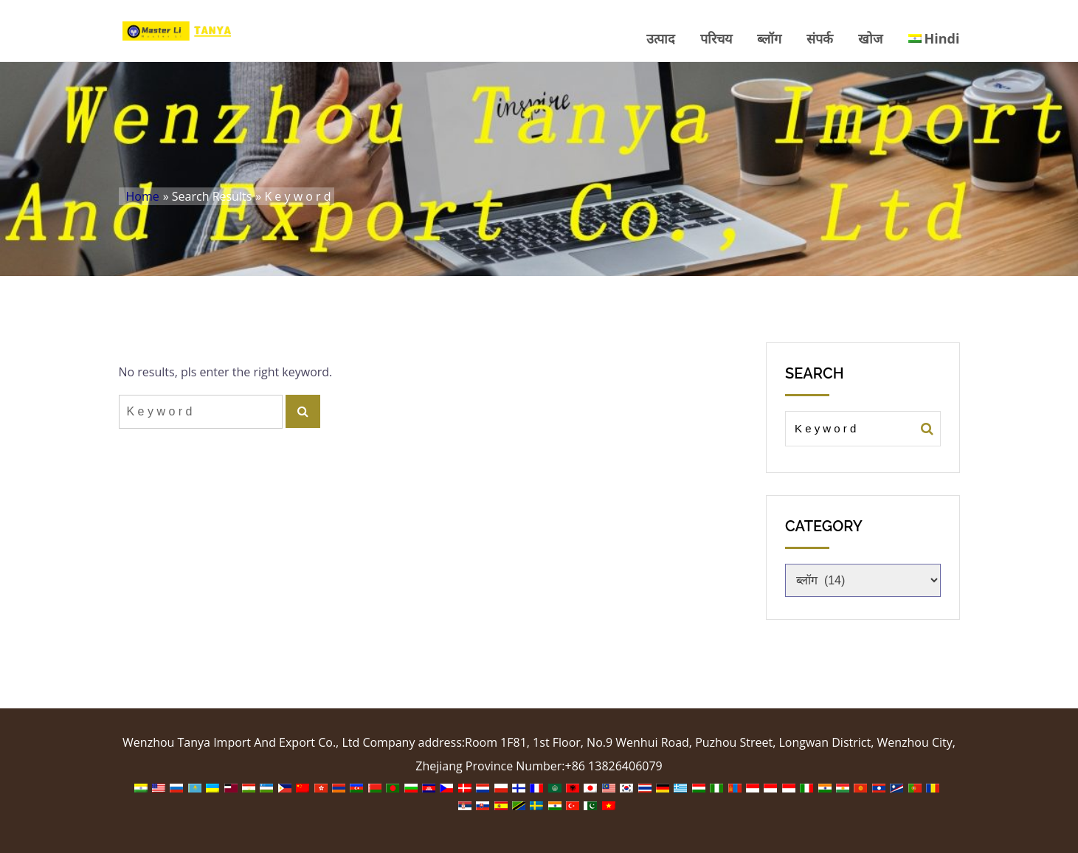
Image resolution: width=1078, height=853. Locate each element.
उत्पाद (660, 38)
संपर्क (819, 38)
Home (142, 196)
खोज (870, 38)
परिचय (716, 38)
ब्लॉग (769, 38)
